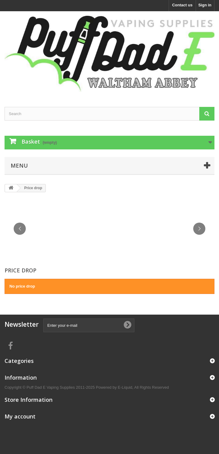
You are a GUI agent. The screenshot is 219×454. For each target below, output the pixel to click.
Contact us (182, 5)
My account (20, 416)
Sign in (204, 5)
